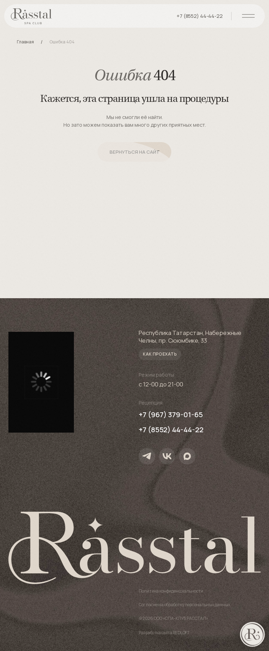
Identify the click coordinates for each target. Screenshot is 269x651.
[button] (160, 354)
